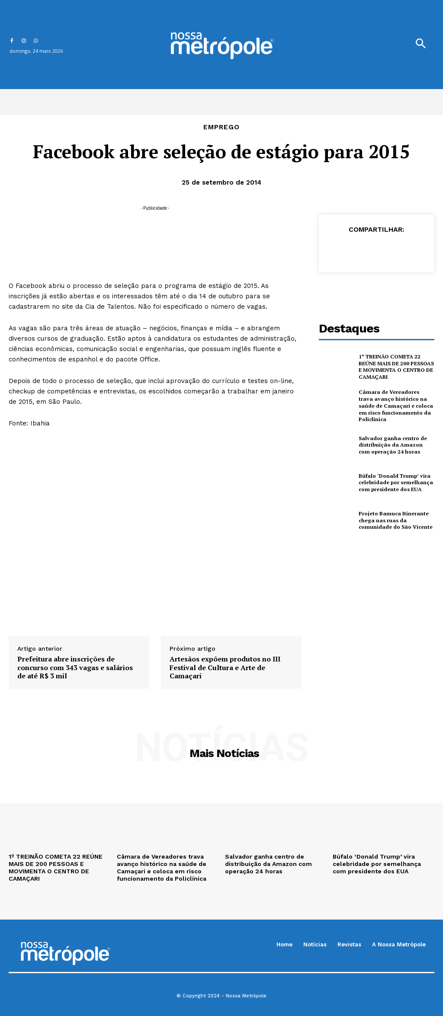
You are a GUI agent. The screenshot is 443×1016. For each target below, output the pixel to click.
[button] (420, 45)
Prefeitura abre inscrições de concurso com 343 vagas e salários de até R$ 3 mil (75, 667)
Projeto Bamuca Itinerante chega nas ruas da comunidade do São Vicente (395, 520)
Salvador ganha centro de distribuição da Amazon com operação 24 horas (396, 444)
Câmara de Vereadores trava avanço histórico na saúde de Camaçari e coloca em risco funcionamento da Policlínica (396, 405)
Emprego (221, 127)
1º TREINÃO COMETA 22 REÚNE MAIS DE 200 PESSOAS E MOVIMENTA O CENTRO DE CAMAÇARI (396, 366)
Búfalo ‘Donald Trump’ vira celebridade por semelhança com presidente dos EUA (395, 482)
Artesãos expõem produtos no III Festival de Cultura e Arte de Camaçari (225, 667)
